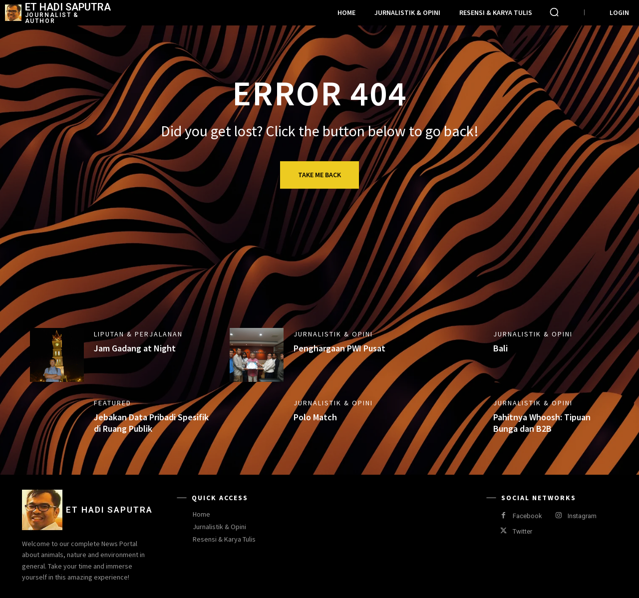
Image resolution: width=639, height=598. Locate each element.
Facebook (527, 516)
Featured (112, 402)
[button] (554, 12)
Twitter (522, 531)
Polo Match (315, 417)
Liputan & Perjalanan (138, 333)
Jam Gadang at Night (135, 348)
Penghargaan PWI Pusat (339, 348)
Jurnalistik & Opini (333, 333)
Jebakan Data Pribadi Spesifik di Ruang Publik (151, 422)
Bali (500, 348)
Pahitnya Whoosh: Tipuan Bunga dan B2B (542, 422)
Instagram (582, 516)
